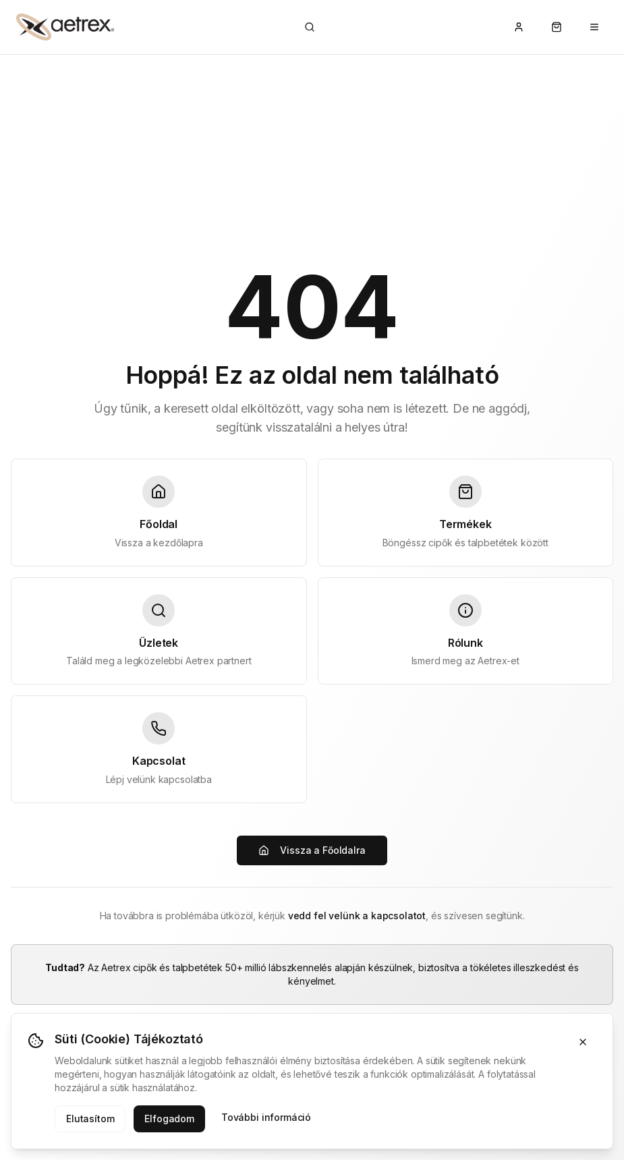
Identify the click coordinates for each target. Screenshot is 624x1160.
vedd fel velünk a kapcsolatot (357, 915)
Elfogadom (169, 1118)
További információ (266, 1117)
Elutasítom (90, 1118)
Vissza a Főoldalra (311, 850)
